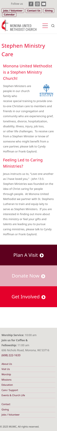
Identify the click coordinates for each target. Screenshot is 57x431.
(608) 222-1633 (11, 355)
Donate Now (28, 275)
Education (7, 384)
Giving (5, 409)
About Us (7, 364)
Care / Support (10, 390)
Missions (6, 379)
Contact (6, 404)
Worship (6, 374)
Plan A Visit (28, 255)
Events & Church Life (13, 395)
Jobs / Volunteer (11, 414)
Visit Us (6, 369)
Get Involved (28, 296)
